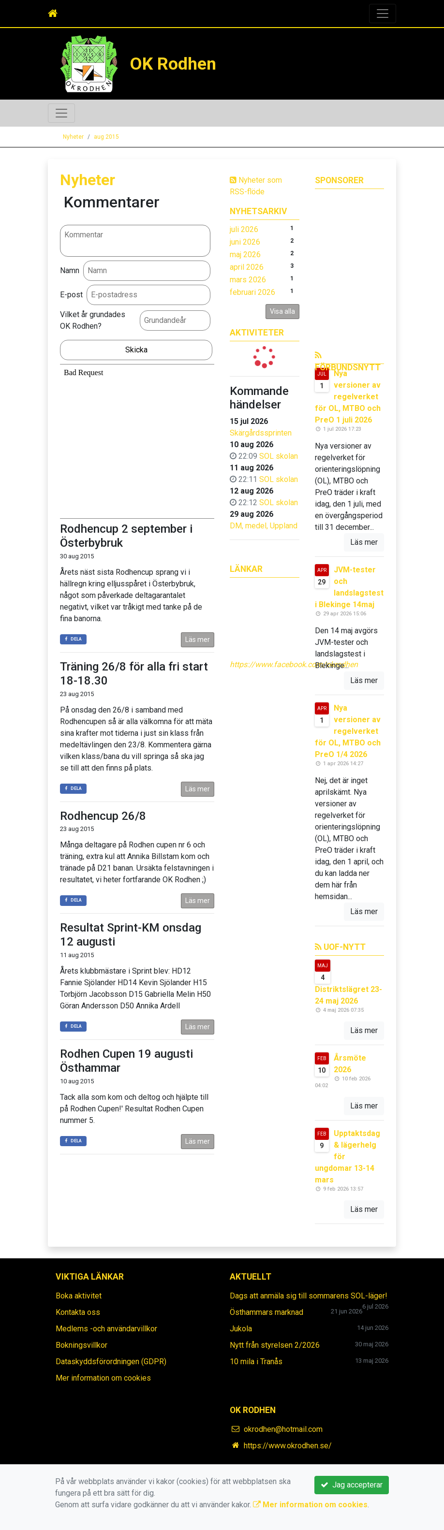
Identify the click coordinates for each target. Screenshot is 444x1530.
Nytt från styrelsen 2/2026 (275, 1345)
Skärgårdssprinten (261, 432)
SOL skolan (278, 456)
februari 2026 (252, 292)
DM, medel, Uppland (263, 525)
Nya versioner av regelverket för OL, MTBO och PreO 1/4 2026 (348, 731)
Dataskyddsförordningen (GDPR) (111, 1361)
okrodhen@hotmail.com (283, 1429)
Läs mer (197, 639)
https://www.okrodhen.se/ (288, 1445)
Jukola (241, 1328)
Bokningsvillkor (81, 1345)
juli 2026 (244, 229)
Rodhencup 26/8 (103, 816)
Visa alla (282, 311)
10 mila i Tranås (256, 1361)
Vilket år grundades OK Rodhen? (92, 320)
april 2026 (247, 267)
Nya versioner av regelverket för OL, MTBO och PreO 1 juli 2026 (348, 396)
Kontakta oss (78, 1312)
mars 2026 (248, 279)
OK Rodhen (174, 63)
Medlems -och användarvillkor (106, 1328)
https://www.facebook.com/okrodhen (294, 664)
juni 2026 (245, 242)
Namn (69, 270)
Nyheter (73, 136)
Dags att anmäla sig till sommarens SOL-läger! (308, 1295)
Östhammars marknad (266, 1312)
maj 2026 (245, 254)
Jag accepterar (352, 1484)
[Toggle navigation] (382, 13)
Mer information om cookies (103, 1378)
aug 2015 (106, 136)
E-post (71, 294)
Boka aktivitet (79, 1295)
